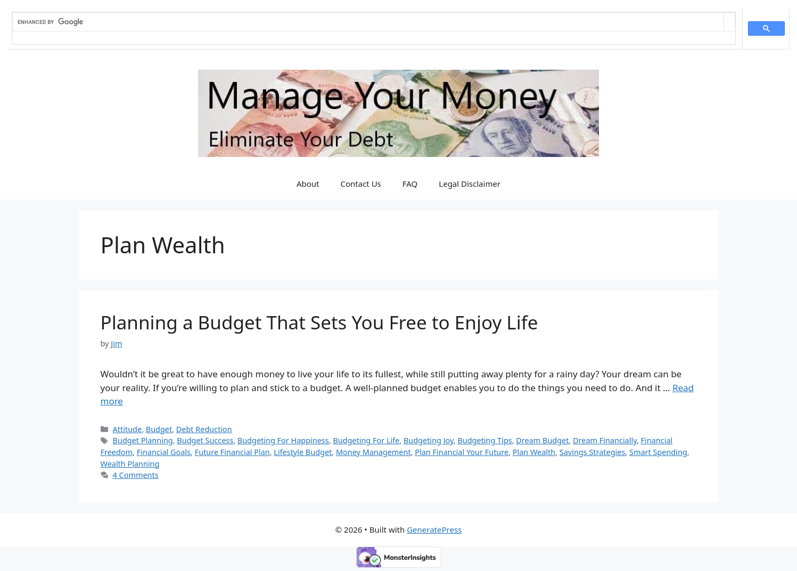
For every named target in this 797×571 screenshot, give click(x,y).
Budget (159, 429)
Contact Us (360, 183)
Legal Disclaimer (469, 183)
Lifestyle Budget (303, 452)
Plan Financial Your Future (461, 452)
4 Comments (136, 475)
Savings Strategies (592, 452)
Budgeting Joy (429, 440)
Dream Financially (605, 440)
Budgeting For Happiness (283, 440)
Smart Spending (658, 452)
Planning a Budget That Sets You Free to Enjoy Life (319, 322)
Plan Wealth (534, 452)
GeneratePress (434, 529)
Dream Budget (542, 440)
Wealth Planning (130, 464)
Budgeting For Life (366, 440)
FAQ (410, 183)
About (308, 183)
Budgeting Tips (484, 440)
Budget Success (205, 440)
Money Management (373, 452)
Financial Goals (164, 452)
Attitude (127, 429)
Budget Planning (143, 440)
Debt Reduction (204, 429)
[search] (368, 21)
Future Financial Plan (232, 452)
